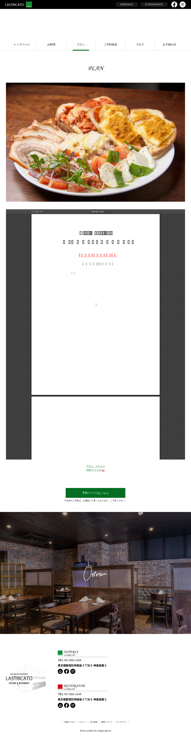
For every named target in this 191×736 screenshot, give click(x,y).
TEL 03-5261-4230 (69, 694)
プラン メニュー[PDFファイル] (95, 468)
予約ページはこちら (95, 493)
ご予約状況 (110, 44)
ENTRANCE (126, 4)
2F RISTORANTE (154, 4)
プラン (81, 44)
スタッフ (82, 722)
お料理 (51, 44)
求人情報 (93, 722)
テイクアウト (121, 722)
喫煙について (106, 722)
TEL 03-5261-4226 (69, 660)
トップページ (22, 44)
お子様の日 (169, 44)
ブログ (140, 44)
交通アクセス (69, 722)
